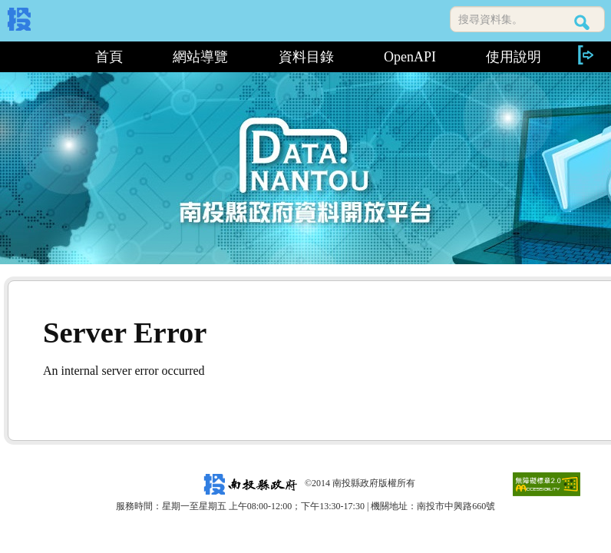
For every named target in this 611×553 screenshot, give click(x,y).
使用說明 (513, 57)
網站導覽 (200, 57)
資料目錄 (306, 57)
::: (39, 57)
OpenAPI (410, 57)
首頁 (109, 57)
